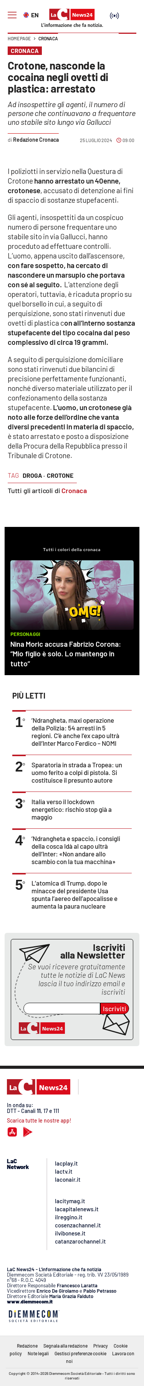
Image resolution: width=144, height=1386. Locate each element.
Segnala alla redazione (65, 1345)
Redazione (27, 1345)
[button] (127, 42)
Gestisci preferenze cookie (80, 1353)
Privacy (100, 1345)
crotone (60, 475)
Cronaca (48, 38)
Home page (19, 38)
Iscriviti (114, 1008)
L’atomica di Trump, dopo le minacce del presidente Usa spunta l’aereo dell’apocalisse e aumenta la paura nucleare (74, 894)
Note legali (38, 1353)
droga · (34, 475)
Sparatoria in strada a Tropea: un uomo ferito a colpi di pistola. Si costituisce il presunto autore (76, 772)
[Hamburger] (12, 15)
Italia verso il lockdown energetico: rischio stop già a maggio (71, 809)
